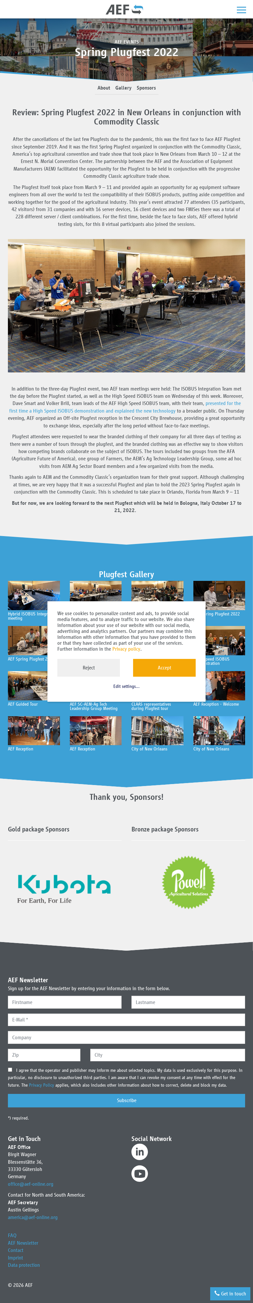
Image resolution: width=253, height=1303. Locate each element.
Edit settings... (126, 686)
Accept (164, 667)
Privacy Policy (42, 1085)
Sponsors (146, 88)
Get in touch (230, 1293)
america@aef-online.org (33, 1217)
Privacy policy (126, 649)
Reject (89, 667)
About (104, 88)
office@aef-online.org (30, 1184)
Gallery (123, 88)
